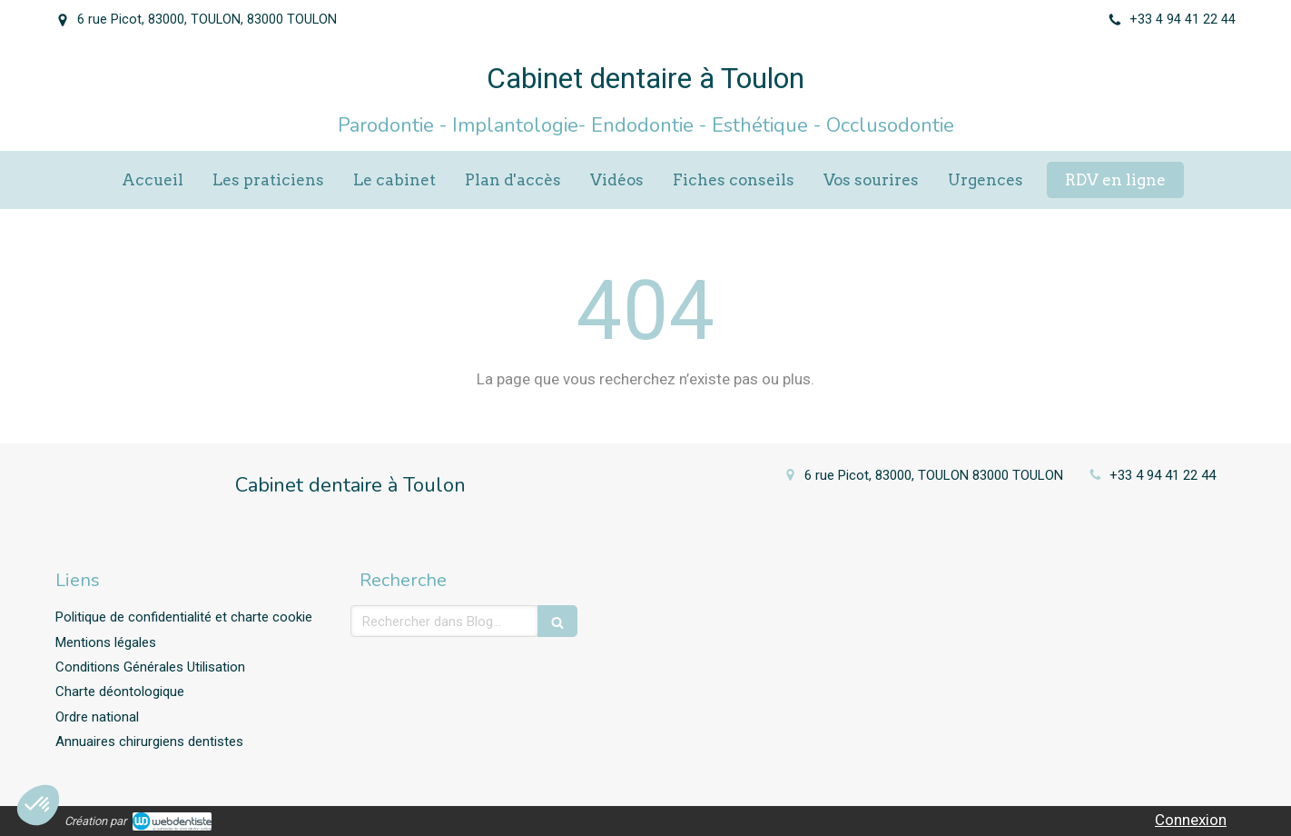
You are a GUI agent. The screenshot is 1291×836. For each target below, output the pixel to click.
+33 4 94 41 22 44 (1162, 475)
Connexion (1191, 820)
